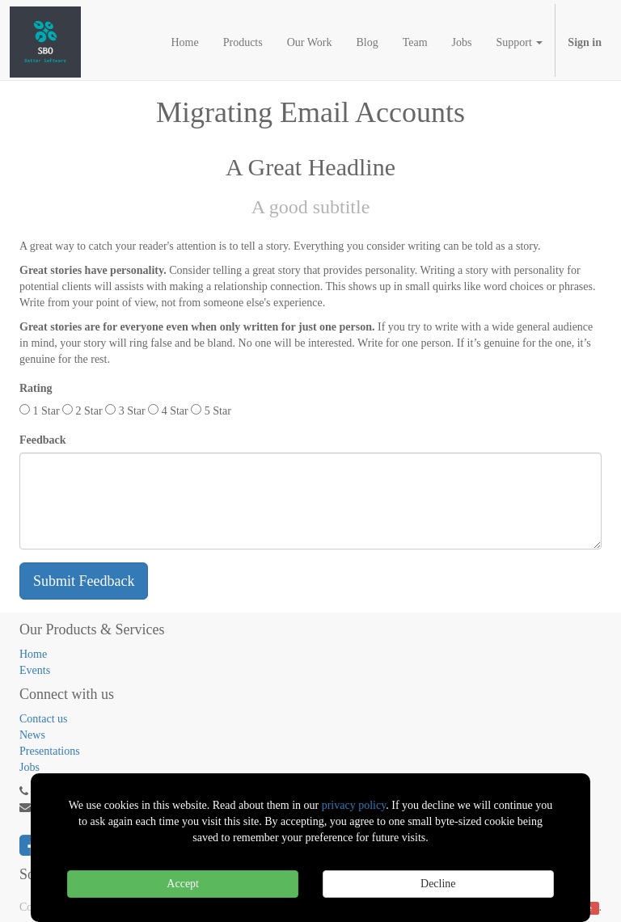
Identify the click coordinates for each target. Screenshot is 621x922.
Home (33, 654)
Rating (35, 388)
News (32, 735)
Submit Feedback (83, 581)
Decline (438, 884)
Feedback (42, 440)
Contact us (43, 719)
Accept (183, 884)
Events (34, 670)
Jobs (29, 767)
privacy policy (354, 805)
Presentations (49, 751)
